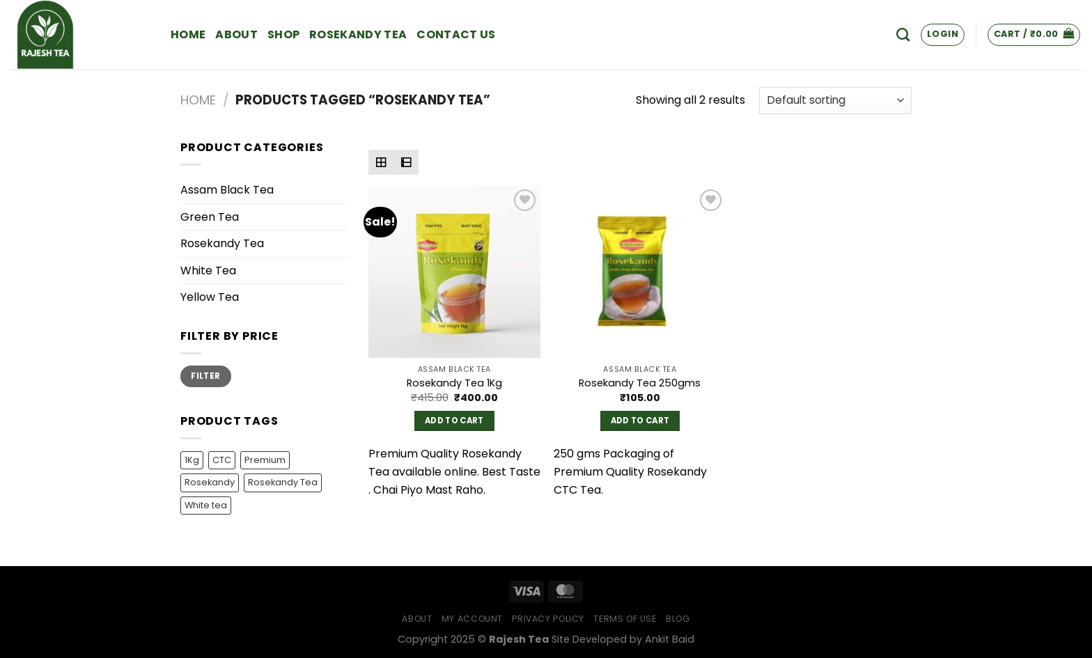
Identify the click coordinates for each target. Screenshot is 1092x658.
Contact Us (455, 34)
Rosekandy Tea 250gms (640, 383)
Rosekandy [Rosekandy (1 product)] (210, 482)
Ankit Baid (669, 639)
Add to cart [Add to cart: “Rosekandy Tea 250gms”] (640, 420)
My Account (472, 619)
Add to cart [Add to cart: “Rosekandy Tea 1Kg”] (454, 420)
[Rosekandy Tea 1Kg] (454, 272)
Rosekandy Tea (358, 34)
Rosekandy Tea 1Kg (454, 383)
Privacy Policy (548, 619)
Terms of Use (624, 619)
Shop (283, 34)
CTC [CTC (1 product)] (221, 460)
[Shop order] (835, 100)
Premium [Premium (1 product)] (265, 460)
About (236, 34)
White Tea (208, 271)
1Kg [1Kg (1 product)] (192, 460)
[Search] (903, 34)
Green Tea (209, 217)
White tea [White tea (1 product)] (206, 505)
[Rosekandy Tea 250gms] (640, 272)
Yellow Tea (209, 297)
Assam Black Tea (227, 190)
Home (188, 34)
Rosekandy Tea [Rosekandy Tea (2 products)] (283, 482)
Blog (677, 619)
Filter (205, 376)
